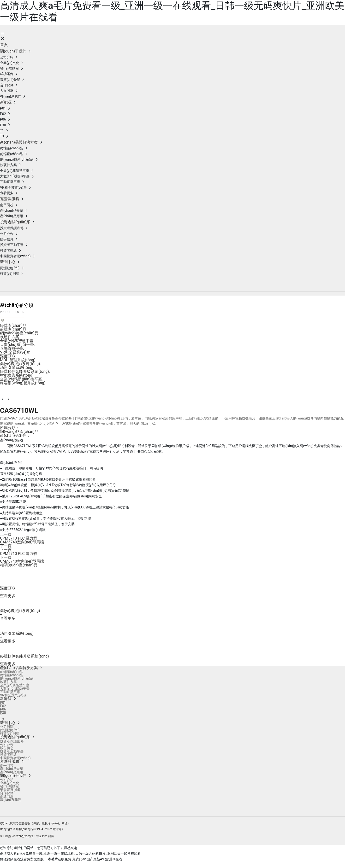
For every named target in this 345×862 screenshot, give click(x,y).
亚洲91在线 (113, 859)
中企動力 (42, 836)
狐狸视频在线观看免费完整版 (22, 859)
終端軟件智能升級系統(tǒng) (24, 656)
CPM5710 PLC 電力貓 (18, 538)
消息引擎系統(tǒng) (17, 633)
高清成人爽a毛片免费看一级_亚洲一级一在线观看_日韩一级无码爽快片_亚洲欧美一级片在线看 (70, 853)
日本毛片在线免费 (57, 859)
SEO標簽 (5, 836)
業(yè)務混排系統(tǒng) (20, 610)
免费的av (79, 859)
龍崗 (51, 836)
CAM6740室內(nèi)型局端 (22, 542)
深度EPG (7, 588)
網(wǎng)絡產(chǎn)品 (19, 431)
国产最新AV (95, 859)
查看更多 (7, 596)
